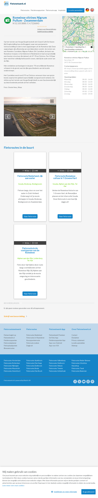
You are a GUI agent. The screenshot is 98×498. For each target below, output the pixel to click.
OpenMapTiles (80, 47)
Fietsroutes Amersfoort (12, 371)
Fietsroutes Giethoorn (57, 363)
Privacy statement (78, 340)
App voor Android (55, 343)
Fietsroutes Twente (56, 368)
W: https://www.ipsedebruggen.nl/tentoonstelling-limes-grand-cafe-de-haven (78, 70)
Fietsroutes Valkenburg (57, 360)
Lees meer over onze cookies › (13, 485)
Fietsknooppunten (38, 10)
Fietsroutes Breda (32, 368)
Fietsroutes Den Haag (34, 363)
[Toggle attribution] (91, 47)
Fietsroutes (25, 10)
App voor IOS (54, 346)
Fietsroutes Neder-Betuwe (81, 360)
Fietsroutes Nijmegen (11, 366)
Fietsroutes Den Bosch (34, 371)
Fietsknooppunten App (57, 340)
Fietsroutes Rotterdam (12, 363)
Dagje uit (29, 346)
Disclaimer (75, 338)
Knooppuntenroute (33, 340)
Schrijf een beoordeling (16, 316)
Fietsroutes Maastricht (12, 368)
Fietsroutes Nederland (34, 335)
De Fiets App (53, 338)
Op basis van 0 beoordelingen (46, 29)
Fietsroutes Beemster (79, 371)
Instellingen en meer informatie (64, 492)
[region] (78, 34)
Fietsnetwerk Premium (57, 335)
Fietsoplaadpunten (10, 346)
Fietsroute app (51, 10)
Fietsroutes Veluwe (55, 366)
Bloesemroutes (9, 348)
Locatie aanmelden (75, 10)
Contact (74, 335)
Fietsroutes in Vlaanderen (35, 338)
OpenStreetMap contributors (73, 49)
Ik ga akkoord (88, 492)
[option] (30, 116)
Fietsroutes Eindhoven (34, 366)
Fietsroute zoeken (32, 343)
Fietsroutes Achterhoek (57, 371)
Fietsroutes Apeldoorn (34, 360)
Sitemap (74, 346)
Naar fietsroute (30, 216)
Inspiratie (61, 10)
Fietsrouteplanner (10, 343)
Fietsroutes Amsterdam (12, 360)
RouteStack (69, 47)
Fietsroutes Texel (78, 368)
